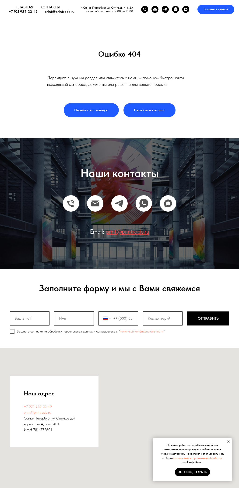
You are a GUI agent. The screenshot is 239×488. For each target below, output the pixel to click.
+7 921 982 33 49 (38, 406)
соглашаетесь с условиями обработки (197, 458)
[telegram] (165, 9)
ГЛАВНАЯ (24, 7)
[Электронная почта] (154, 9)
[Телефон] (144, 9)
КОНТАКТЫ (50, 7)
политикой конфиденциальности (141, 331)
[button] (215, 9)
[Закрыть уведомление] (228, 441)
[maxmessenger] (185, 9)
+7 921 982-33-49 (23, 11)
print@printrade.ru (59, 11)
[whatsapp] (175, 9)
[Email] (95, 203)
